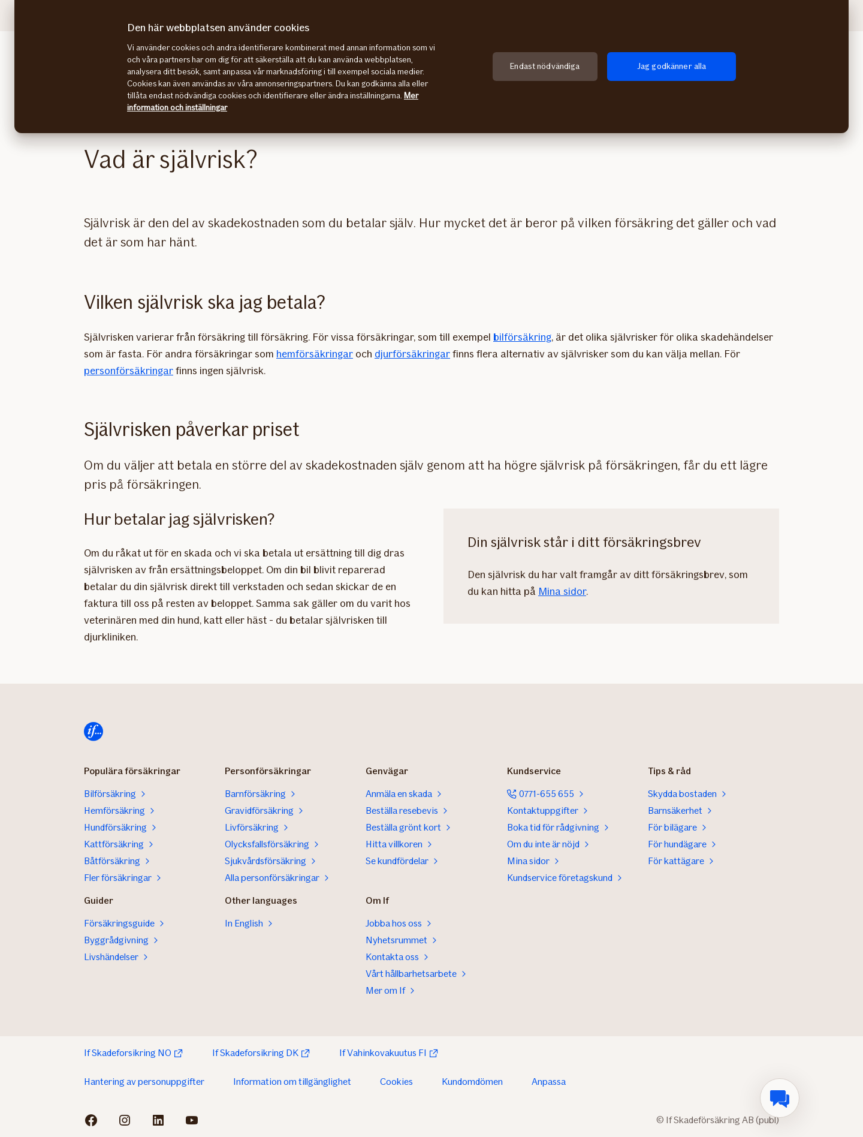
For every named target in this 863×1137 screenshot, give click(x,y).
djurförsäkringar (412, 353)
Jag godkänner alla (672, 66)
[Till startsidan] (93, 731)
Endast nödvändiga (545, 66)
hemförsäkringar (314, 353)
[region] (431, 66)
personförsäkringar (128, 370)
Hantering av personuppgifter (144, 1081)
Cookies (396, 1081)
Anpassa (549, 1081)
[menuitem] (779, 1098)
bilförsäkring (522, 337)
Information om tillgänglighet (292, 1081)
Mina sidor (562, 591)
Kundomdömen (472, 1081)
